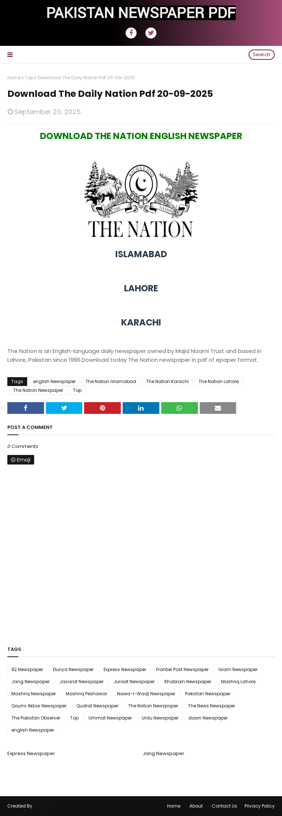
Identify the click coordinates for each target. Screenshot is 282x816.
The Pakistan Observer (35, 718)
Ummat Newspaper (110, 718)
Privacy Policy (260, 806)
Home (14, 77)
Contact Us (224, 806)
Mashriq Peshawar (86, 694)
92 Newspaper (27, 669)
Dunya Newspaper (73, 669)
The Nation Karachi (167, 381)
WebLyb (42, 806)
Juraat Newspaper (134, 681)
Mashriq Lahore (238, 681)
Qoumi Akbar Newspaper (38, 706)
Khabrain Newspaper (187, 681)
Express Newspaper (125, 669)
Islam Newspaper (237, 669)
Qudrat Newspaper (97, 706)
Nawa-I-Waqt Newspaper (146, 694)
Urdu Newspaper (160, 718)
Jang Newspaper (30, 681)
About (196, 806)
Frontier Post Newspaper (182, 669)
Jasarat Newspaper (81, 681)
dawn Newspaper (208, 718)
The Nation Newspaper (38, 390)
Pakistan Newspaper (207, 694)
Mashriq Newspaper (33, 694)
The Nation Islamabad (111, 381)
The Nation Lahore (219, 381)
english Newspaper (54, 381)
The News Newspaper (211, 706)
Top (29, 77)
